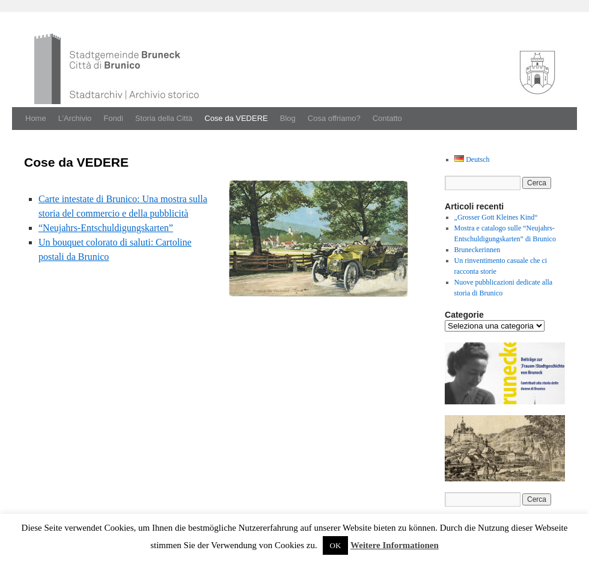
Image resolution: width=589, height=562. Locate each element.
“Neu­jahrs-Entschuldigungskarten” (105, 228)
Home (35, 118)
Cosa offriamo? (334, 118)
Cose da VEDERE (236, 118)
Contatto (387, 118)
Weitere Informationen (394, 545)
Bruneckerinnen (477, 249)
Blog (288, 118)
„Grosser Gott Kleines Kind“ (496, 217)
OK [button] (335, 545)
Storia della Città (163, 118)
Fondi (113, 118)
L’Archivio (75, 118)
